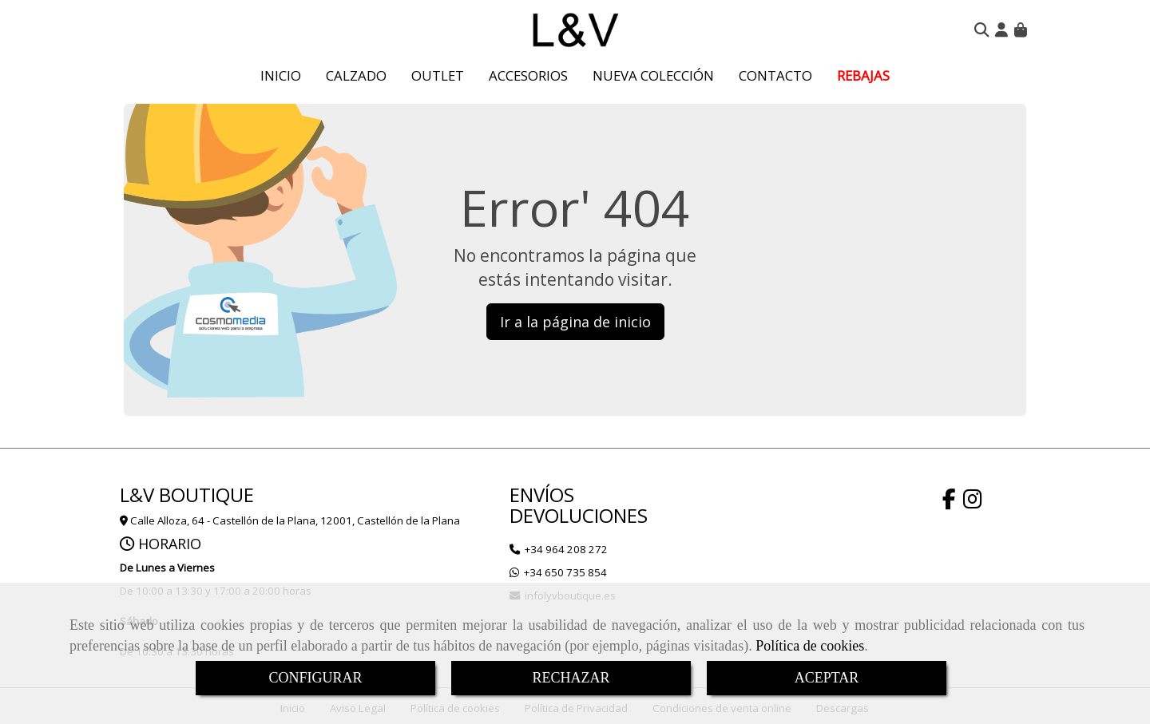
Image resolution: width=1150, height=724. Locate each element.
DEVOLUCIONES (579, 515)
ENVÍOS (542, 494)
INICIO (280, 75)
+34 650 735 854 (565, 572)
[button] (1001, 29)
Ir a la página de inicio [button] (575, 321)
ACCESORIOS (528, 75)
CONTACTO (775, 75)
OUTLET (437, 75)
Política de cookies (809, 646)
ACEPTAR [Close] (827, 678)
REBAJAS (863, 75)
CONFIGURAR (315, 678)
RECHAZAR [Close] (570, 678)
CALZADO (356, 75)
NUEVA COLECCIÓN (653, 75)
